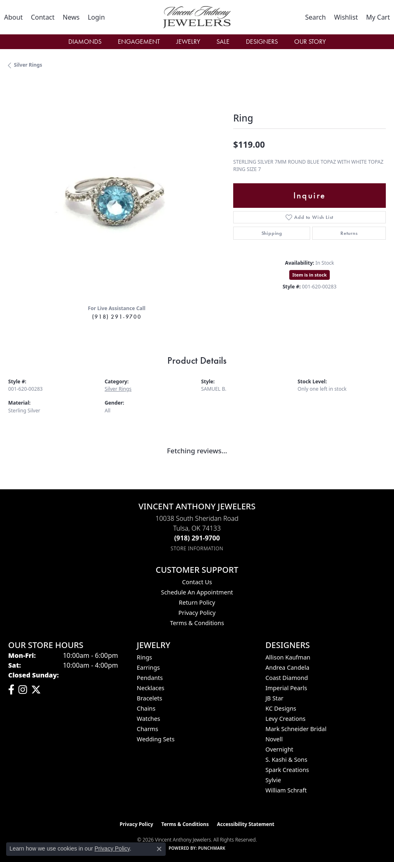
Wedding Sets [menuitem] (155, 739)
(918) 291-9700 (116, 316)
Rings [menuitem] (144, 657)
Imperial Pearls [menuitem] (286, 688)
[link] (13, 17)
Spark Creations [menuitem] (287, 770)
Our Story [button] (310, 41)
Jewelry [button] (188, 41)
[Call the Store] (197, 537)
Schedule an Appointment (197, 592)
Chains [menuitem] (146, 708)
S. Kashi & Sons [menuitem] (286, 759)
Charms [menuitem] (147, 729)
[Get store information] (197, 548)
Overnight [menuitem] (279, 749)
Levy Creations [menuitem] (286, 718)
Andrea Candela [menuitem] (287, 667)
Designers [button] (262, 41)
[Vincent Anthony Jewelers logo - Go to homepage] (197, 17)
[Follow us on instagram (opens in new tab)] (22, 690)
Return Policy (197, 602)
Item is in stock (310, 275)
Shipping (271, 233)
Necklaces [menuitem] (150, 688)
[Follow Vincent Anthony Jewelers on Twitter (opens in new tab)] (36, 690)
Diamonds (84, 41)
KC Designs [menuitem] (281, 708)
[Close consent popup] (159, 848)
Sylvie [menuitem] (273, 780)
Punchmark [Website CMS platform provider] (211, 848)
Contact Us (197, 582)
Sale (223, 41)
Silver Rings (28, 64)
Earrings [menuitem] (148, 667)
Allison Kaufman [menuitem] (288, 657)
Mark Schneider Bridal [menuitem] (296, 729)
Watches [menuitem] (148, 718)
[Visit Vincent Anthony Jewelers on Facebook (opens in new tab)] (11, 690)
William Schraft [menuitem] (286, 790)
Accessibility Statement (245, 824)
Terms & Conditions (197, 623)
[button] (96, 17)
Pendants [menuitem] (150, 678)
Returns (349, 233)
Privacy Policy (197, 613)
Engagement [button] (139, 41)
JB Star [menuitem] (275, 698)
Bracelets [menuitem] (149, 698)
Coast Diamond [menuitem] (287, 678)
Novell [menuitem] (274, 739)
